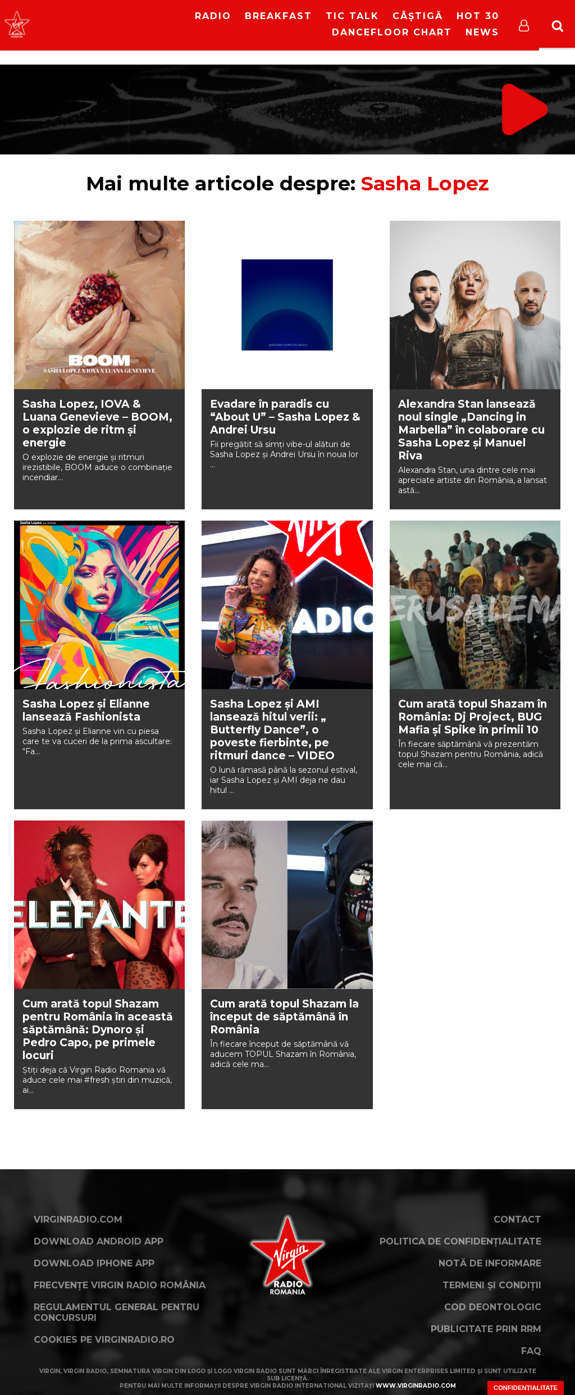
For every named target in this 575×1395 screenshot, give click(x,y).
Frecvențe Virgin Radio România (120, 1285)
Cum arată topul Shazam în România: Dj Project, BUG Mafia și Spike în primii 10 (472, 717)
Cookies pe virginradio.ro (104, 1339)
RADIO (213, 16)
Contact (517, 1219)
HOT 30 (478, 16)
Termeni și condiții (491, 1285)
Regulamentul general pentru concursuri (116, 1312)
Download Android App (98, 1241)
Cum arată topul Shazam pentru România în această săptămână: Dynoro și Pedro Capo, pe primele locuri (97, 1029)
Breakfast (278, 16)
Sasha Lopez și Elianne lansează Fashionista (86, 710)
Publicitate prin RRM (486, 1329)
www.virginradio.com (416, 1385)
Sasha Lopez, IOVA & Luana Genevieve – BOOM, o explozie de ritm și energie (97, 423)
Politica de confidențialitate (460, 1241)
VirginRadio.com (78, 1219)
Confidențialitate (526, 1387)
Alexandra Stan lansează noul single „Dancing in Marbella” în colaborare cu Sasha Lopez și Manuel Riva (471, 430)
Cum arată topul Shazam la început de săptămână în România (284, 1016)
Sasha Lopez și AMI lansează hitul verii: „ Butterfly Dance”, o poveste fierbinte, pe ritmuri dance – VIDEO (272, 730)
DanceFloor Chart (392, 32)
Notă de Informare (490, 1263)
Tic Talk (352, 16)
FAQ (531, 1351)
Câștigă (418, 16)
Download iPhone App (94, 1263)
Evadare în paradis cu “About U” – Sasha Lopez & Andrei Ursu (285, 417)
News (482, 32)
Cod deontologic (492, 1307)
